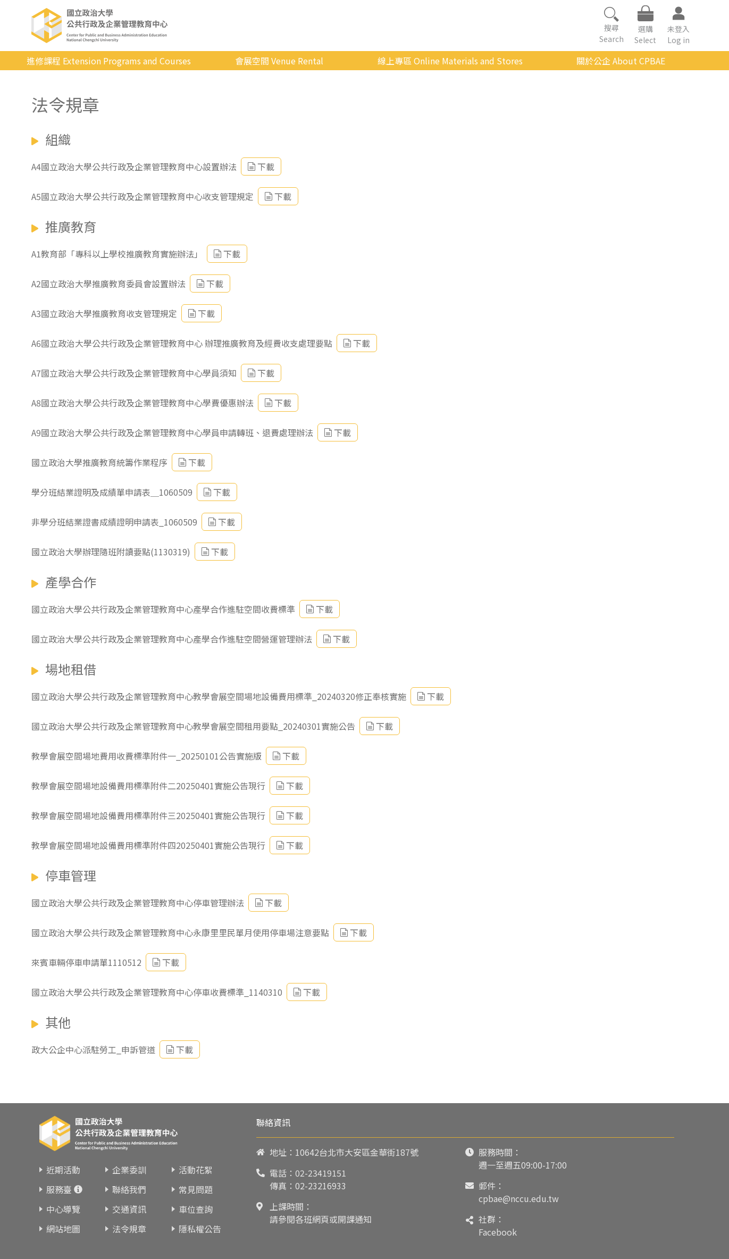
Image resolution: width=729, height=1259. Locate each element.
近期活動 (63, 1169)
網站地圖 (63, 1228)
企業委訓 (129, 1169)
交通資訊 (129, 1209)
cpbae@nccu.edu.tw (519, 1198)
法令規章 (129, 1228)
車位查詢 (196, 1209)
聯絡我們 (129, 1189)
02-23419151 (320, 1172)
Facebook (498, 1231)
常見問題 (196, 1189)
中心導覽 (63, 1209)
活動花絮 (196, 1169)
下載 (261, 166)
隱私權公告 (200, 1228)
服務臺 (59, 1189)
